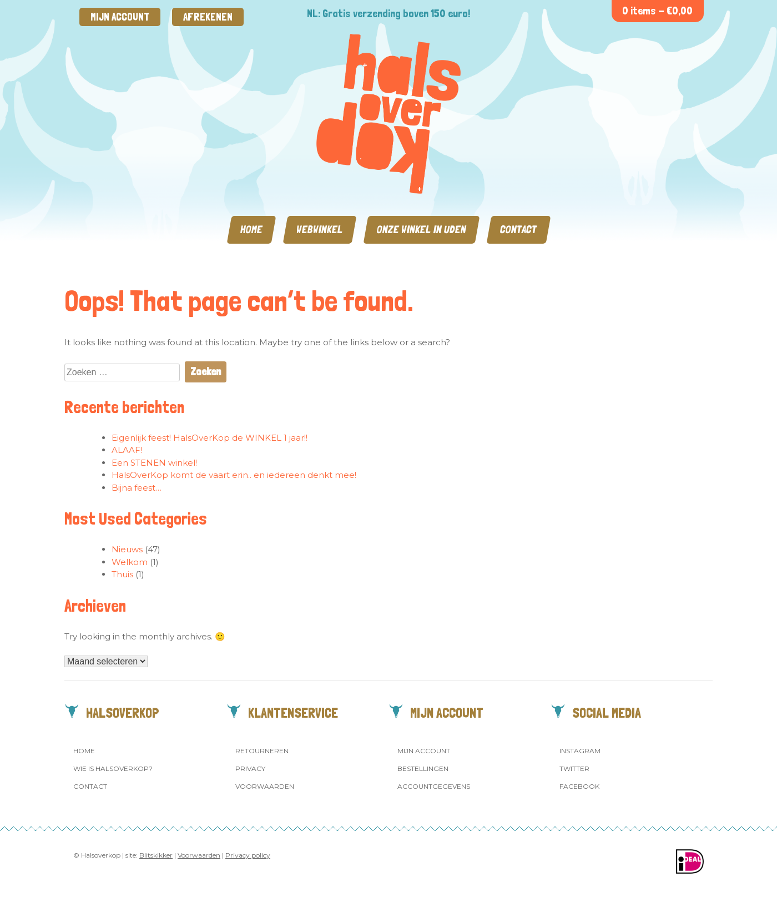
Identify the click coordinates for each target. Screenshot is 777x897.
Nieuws (127, 549)
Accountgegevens (433, 786)
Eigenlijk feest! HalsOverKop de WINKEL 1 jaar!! (209, 437)
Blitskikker (156, 855)
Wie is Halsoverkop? (113, 768)
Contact (518, 229)
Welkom (130, 562)
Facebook (579, 786)
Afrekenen (208, 17)
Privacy (250, 768)
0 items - (657, 10)
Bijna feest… (137, 487)
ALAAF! (127, 450)
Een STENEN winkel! (154, 462)
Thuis (122, 574)
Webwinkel (319, 229)
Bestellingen (422, 768)
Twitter (574, 768)
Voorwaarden (264, 786)
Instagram (580, 751)
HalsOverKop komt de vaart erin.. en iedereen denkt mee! (234, 475)
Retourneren (262, 751)
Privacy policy (247, 855)
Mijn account (119, 17)
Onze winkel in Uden (421, 229)
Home (251, 229)
